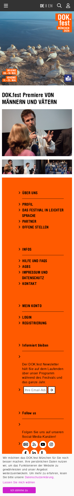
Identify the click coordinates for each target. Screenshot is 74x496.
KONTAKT (29, 284)
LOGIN (27, 317)
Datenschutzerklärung (39, 477)
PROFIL (27, 204)
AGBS (26, 267)
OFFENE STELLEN (35, 227)
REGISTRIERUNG (34, 323)
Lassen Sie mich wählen (19, 482)
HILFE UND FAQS (34, 261)
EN (50, 6)
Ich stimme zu (19, 490)
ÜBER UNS (29, 193)
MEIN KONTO (32, 306)
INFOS (26, 249)
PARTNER (29, 222)
